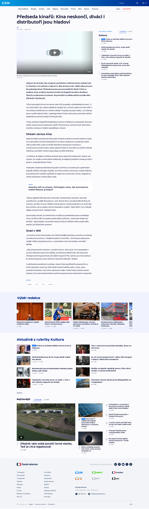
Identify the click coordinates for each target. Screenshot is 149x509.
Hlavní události (23, 9)
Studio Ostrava (49, 482)
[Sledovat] (127, 9)
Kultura (86, 9)
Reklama (47, 476)
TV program (21, 473)
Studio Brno (48, 479)
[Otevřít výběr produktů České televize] (144, 3)
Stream (50, 284)
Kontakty (47, 497)
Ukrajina (33, 9)
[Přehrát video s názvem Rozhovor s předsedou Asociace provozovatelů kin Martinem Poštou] (54, 52)
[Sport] (118, 9)
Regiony (55, 9)
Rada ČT (46, 485)
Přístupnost (51, 505)
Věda (79, 9)
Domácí (41, 9)
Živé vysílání (21, 476)
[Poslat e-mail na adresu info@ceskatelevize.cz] (97, 494)
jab (18, 27)
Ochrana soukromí (40, 505)
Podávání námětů (49, 491)
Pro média (47, 473)
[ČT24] (6, 3)
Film (37, 284)
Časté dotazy (48, 494)
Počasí (73, 9)
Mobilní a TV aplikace (23, 494)
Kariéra (46, 488)
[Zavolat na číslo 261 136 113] (80, 494)
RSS (131, 505)
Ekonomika (64, 9)
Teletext (19, 482)
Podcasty (95, 9)
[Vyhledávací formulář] (129, 3)
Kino (43, 284)
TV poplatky (21, 479)
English (31, 505)
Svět (48, 9)
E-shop (19, 491)
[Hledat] (137, 3)
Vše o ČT (19, 497)
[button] (55, 52)
